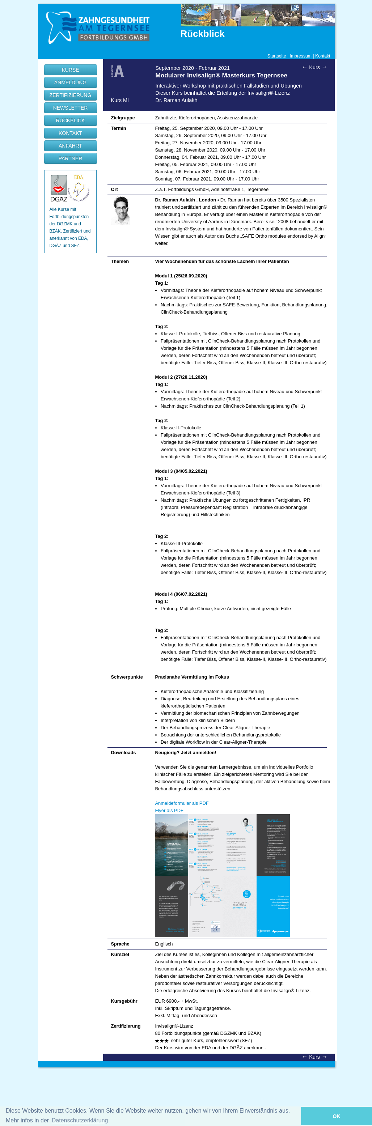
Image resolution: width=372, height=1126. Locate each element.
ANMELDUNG (70, 82)
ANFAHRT (70, 146)
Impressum (301, 56)
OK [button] (337, 1116)
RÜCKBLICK (70, 120)
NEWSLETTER (70, 108)
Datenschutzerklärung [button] (80, 1120)
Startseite (276, 56)
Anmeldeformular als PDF (181, 803)
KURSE (70, 70)
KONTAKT (70, 133)
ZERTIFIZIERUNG (71, 95)
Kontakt (322, 56)
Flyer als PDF (169, 810)
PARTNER (71, 158)
